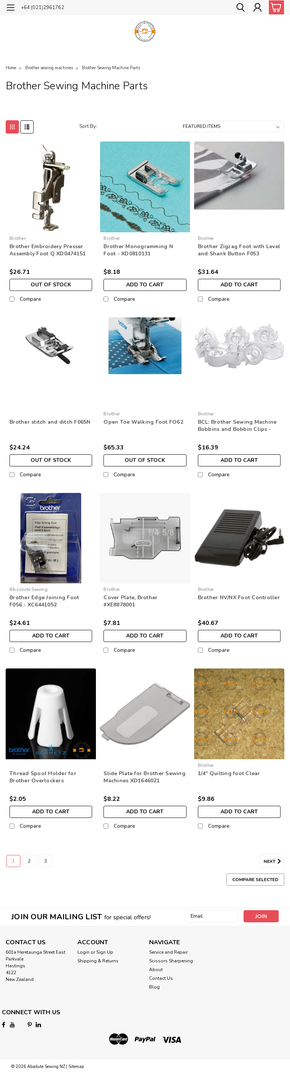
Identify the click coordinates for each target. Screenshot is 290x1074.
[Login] (257, 8)
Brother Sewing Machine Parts (111, 68)
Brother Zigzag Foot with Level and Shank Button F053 (239, 250)
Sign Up (104, 952)
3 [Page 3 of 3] (45, 861)
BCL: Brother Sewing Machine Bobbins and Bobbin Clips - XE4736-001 (237, 426)
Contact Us (161, 978)
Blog (154, 987)
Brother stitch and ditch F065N (50, 422)
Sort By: (88, 126)
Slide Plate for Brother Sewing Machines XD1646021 (144, 777)
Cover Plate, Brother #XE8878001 (130, 601)
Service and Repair (168, 952)
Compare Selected (255, 880)
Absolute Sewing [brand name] (28, 589)
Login (83, 952)
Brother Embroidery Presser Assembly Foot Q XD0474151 (47, 250)
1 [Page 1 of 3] (13, 861)
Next (274, 861)
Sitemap (76, 1066)
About (156, 970)
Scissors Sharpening (171, 961)
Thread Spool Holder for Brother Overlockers (42, 777)
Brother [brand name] (17, 238)
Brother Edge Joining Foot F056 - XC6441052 (44, 601)
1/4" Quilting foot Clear (229, 773)
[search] (240, 8)
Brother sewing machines (49, 68)
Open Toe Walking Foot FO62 (143, 422)
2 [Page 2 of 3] (29, 861)
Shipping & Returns (98, 961)
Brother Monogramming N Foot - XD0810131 (138, 250)
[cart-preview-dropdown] (274, 7)
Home (11, 68)
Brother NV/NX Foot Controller (239, 597)
